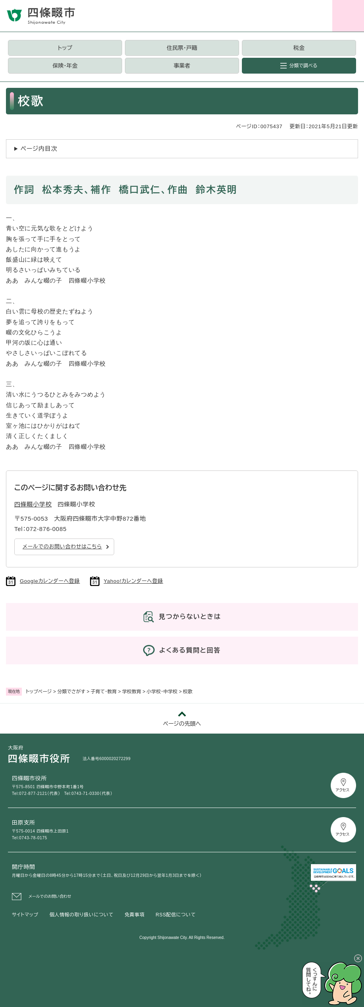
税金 (299, 48)
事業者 (182, 66)
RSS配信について (176, 915)
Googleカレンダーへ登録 (50, 581)
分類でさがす (71, 691)
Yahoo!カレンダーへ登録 (133, 581)
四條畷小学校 (33, 504)
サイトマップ (25, 915)
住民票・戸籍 (182, 48)
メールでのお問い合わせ (50, 896)
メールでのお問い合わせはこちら (62, 547)
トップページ (39, 691)
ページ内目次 (39, 148)
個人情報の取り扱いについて (81, 915)
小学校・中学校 (162, 691)
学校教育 (131, 691)
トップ (65, 48)
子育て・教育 (104, 691)
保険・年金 (65, 66)
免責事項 (134, 915)
